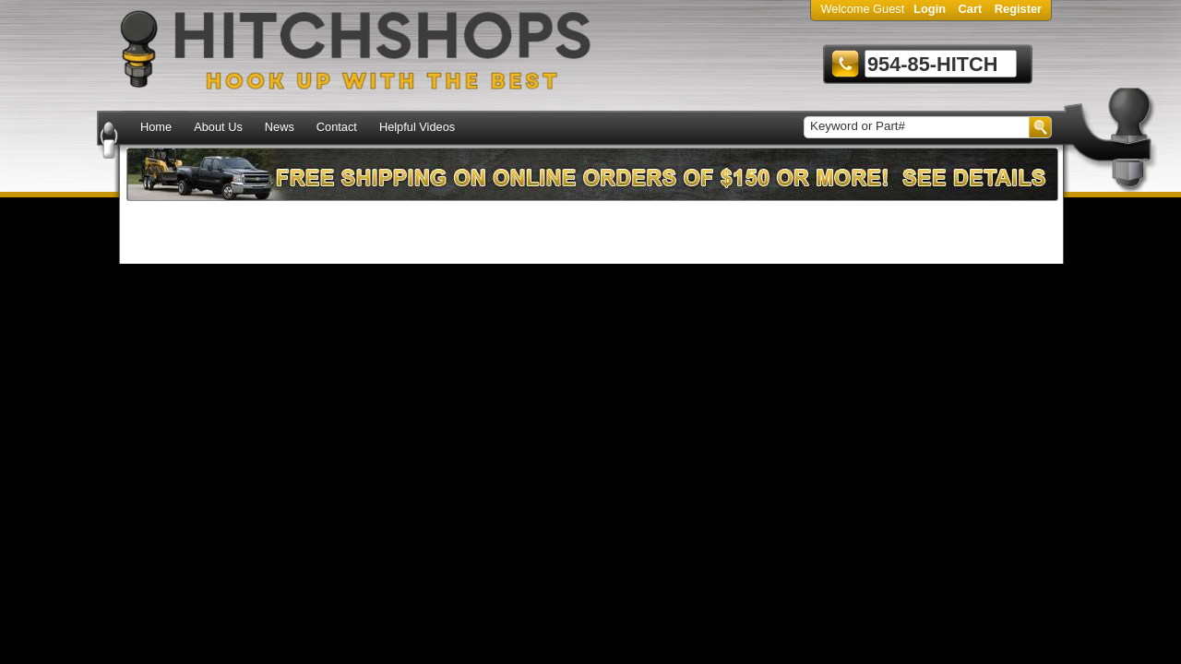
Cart (971, 9)
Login (929, 9)
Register (1018, 9)
